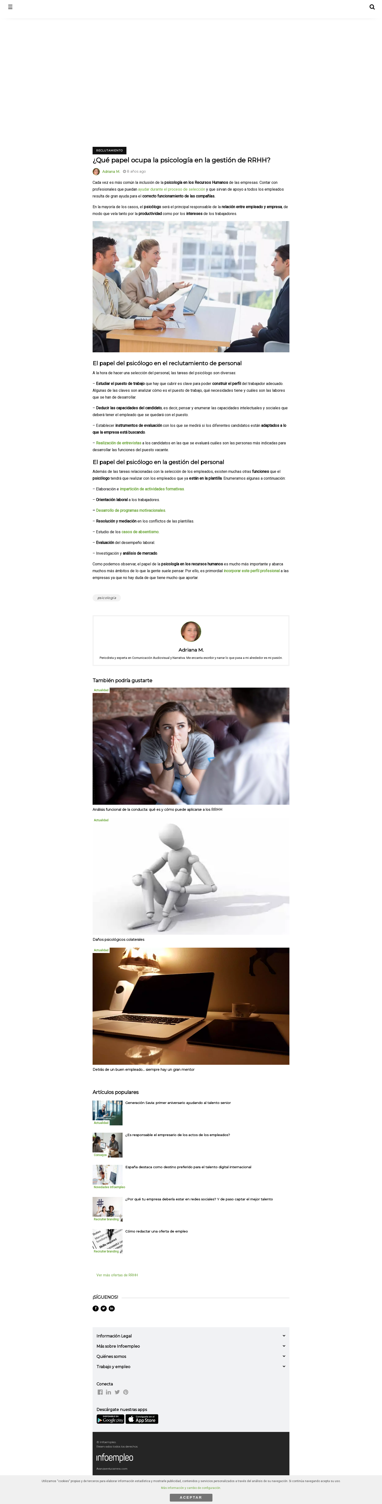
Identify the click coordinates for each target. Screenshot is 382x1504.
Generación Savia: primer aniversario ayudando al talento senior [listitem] (178, 1103)
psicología (106, 598)
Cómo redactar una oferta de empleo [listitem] (156, 1231)
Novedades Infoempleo (109, 1187)
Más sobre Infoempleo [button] (118, 1346)
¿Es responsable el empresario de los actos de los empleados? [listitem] (177, 1135)
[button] (372, 6)
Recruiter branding (106, 1219)
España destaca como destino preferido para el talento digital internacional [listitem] (188, 1167)
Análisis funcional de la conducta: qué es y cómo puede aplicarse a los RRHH (157, 809)
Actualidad (101, 690)
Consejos (100, 1155)
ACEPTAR (191, 1497)
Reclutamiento (109, 150)
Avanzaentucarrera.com (111, 1468)
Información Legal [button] (114, 1336)
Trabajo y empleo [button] (113, 1366)
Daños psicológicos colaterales (118, 939)
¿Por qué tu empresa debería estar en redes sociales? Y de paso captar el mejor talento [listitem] (199, 1199)
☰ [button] (10, 7)
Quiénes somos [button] (111, 1356)
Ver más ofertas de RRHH (117, 1275)
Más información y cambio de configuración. (191, 1488)
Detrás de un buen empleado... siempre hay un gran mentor (143, 1069)
